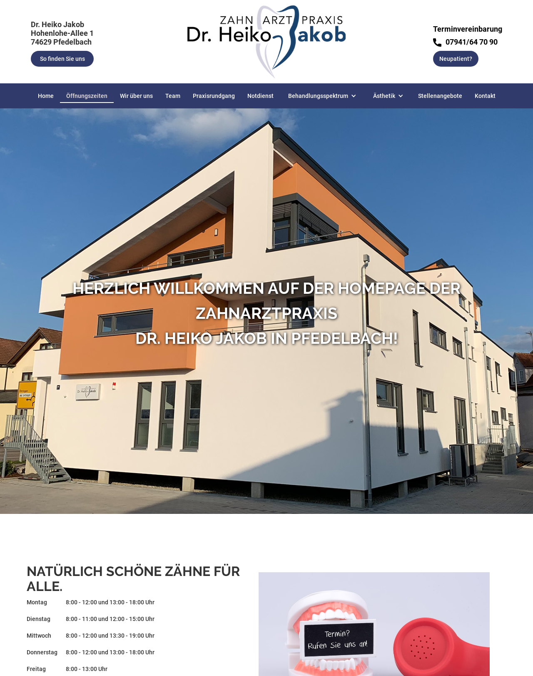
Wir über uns (136, 96)
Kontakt (485, 96)
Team (172, 96)
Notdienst (260, 96)
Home (46, 96)
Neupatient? (455, 58)
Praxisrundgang (214, 96)
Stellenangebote (440, 96)
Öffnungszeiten (86, 96)
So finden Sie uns (62, 58)
